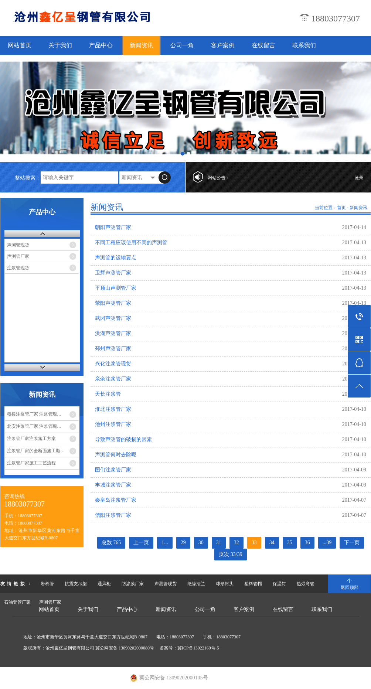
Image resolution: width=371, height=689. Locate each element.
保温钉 (279, 583)
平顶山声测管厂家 (115, 288)
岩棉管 (47, 583)
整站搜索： (28, 178)
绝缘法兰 (196, 583)
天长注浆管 (108, 394)
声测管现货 (18, 245)
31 (218, 542)
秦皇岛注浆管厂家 (115, 500)
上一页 (141, 542)
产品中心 (101, 45)
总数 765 (111, 542)
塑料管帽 (253, 583)
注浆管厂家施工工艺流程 (31, 462)
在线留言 (263, 45)
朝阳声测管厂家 (113, 227)
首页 (341, 207)
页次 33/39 (230, 554)
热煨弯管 (305, 583)
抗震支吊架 (76, 583)
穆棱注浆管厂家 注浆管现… (34, 414)
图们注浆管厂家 (113, 470)
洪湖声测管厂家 (113, 333)
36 (307, 542)
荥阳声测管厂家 (113, 303)
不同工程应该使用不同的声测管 (131, 242)
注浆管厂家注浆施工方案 (31, 438)
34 (272, 542)
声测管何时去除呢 (115, 454)
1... (164, 542)
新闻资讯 (141, 45)
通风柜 (104, 583)
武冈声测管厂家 (113, 318)
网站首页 (19, 45)
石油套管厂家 (17, 602)
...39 (327, 542)
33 (254, 542)
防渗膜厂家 (133, 583)
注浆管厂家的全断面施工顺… (36, 450)
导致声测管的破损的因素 (123, 439)
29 (183, 542)
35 (289, 542)
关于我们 (60, 45)
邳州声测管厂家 (113, 348)
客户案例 (223, 45)
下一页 (352, 542)
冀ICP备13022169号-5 (198, 648)
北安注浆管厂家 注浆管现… (34, 426)
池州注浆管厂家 (113, 424)
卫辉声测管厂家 (113, 273)
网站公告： (219, 177)
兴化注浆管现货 (113, 363)
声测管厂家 (18, 256)
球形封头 (225, 583)
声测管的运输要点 (115, 257)
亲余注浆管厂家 (113, 379)
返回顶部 (349, 587)
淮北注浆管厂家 (113, 409)
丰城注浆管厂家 (113, 485)
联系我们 (304, 45)
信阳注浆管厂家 (113, 515)
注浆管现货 (18, 267)
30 (201, 542)
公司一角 (182, 45)
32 (236, 542)
